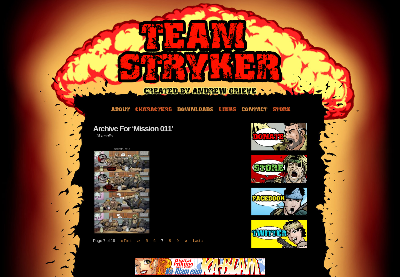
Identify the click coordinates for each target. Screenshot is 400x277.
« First (126, 240)
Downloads (195, 108)
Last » (198, 240)
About (120, 108)
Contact (254, 108)
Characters (153, 108)
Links (227, 108)
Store (282, 108)
